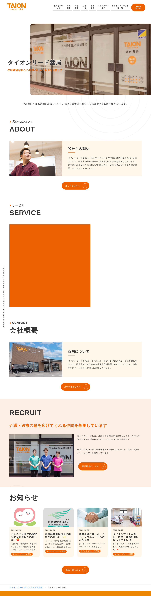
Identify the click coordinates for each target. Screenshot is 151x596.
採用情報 (91, 578)
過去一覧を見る (73, 532)
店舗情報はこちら (72, 349)
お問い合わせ (137, 7)
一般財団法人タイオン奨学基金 (74, 567)
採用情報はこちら (90, 429)
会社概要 (25, 563)
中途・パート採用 (103, 7)
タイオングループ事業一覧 (119, 7)
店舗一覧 (84, 7)
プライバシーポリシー (111, 567)
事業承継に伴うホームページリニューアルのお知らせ (92, 499)
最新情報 (95, 567)
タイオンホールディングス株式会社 (26, 550)
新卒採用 (92, 7)
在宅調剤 (68, 7)
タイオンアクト (102, 563)
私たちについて (58, 7)
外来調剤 (76, 7)
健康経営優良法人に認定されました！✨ (58, 497)
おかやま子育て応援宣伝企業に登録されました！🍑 (24, 499)
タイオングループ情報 (22, 516)
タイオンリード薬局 (65, 563)
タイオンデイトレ (85, 563)
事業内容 (36, 563)
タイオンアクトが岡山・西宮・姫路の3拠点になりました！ (125, 499)
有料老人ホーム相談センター (44, 567)
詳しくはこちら (72, 186)
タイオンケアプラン (121, 563)
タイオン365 (48, 563)
